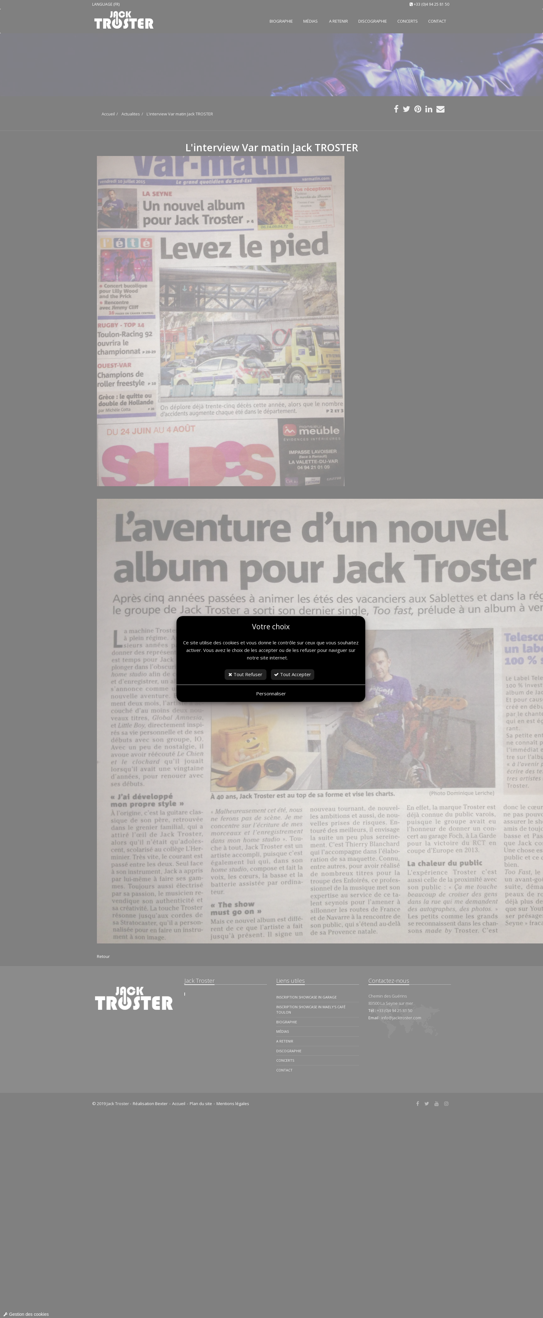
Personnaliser (271, 693)
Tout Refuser (245, 674)
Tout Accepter (292, 674)
